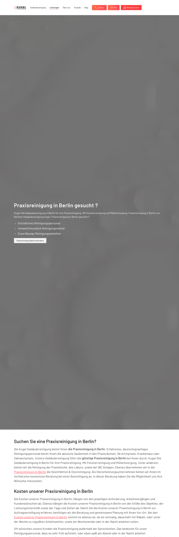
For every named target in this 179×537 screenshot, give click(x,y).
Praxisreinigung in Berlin (30, 472)
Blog (86, 7)
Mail (114, 7)
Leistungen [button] (54, 7)
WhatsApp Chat (131, 7)
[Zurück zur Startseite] (20, 8)
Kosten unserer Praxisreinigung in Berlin (40, 517)
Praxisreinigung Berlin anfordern (30, 240)
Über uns (66, 7)
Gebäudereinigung (38, 7)
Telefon (99, 7)
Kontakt (77, 7)
